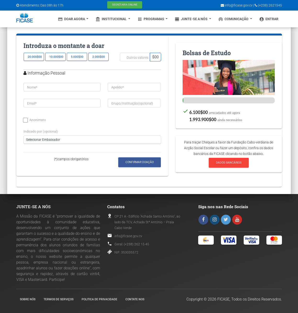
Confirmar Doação (139, 162)
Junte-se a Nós (191, 19)
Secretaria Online (124, 4)
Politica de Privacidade (99, 299)
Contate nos (134, 299)
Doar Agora (72, 19)
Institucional (111, 19)
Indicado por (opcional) (40, 131)
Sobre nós (27, 299)
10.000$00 (56, 57)
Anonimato (34, 120)
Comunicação (233, 19)
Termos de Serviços (58, 299)
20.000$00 (35, 57)
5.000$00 (77, 57)
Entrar (268, 19)
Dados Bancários (229, 163)
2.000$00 (98, 57)
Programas (151, 19)
